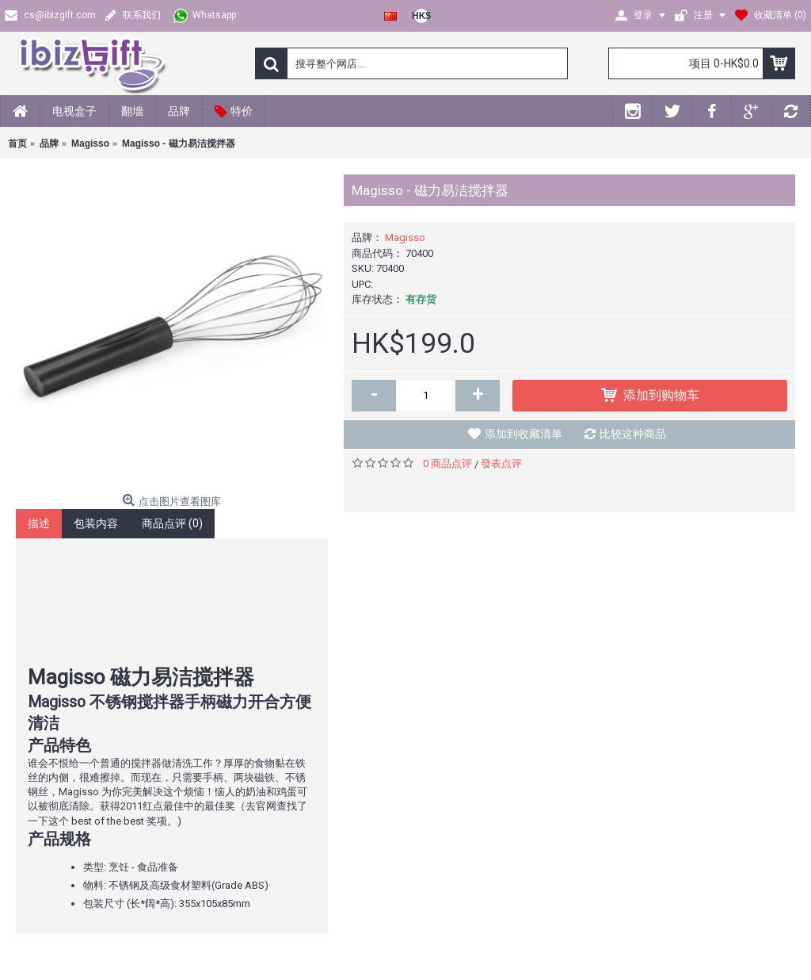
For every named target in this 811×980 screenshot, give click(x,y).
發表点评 (501, 463)
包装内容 (96, 523)
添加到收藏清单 (523, 433)
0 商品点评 (447, 463)
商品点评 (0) (172, 523)
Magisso (405, 237)
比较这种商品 (633, 433)
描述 (39, 523)
